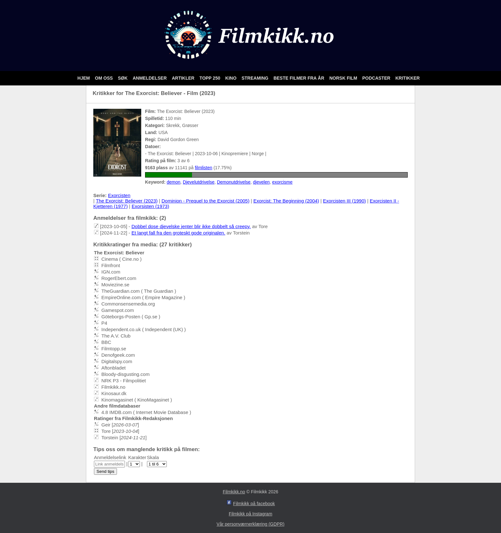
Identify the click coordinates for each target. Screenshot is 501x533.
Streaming (256, 78)
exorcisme (282, 182)
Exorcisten (119, 195)
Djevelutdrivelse (198, 182)
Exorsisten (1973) (150, 206)
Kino (231, 78)
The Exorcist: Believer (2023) (127, 200)
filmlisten (203, 167)
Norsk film (343, 78)
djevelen (261, 182)
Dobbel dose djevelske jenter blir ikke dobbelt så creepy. (190, 226)
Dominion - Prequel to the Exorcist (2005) (206, 200)
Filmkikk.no (234, 491)
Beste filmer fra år (300, 78)
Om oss (104, 78)
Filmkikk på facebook (254, 503)
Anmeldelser (150, 78)
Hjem (84, 78)
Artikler (184, 78)
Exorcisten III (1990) (344, 200)
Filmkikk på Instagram (250, 513)
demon (174, 182)
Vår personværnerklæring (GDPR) (250, 524)
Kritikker (407, 78)
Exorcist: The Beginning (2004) (286, 200)
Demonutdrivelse (233, 182)
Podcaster (377, 78)
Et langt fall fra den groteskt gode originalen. (178, 232)
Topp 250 (210, 78)
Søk (123, 78)
